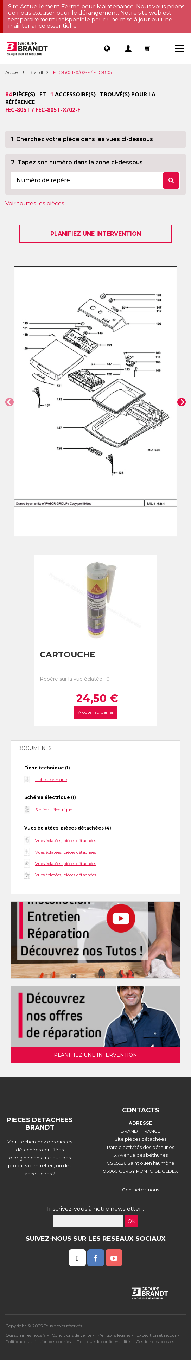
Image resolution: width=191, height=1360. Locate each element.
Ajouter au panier (95, 712)
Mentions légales (113, 1335)
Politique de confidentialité (103, 1341)
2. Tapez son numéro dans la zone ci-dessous (77, 162)
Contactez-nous (140, 1190)
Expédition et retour (156, 1335)
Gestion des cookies (155, 1341)
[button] (9, 402)
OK (131, 1221)
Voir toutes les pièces (34, 203)
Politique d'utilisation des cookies (38, 1341)
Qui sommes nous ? (25, 1335)
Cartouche (67, 654)
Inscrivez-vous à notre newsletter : (95, 1209)
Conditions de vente (71, 1335)
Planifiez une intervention (95, 233)
